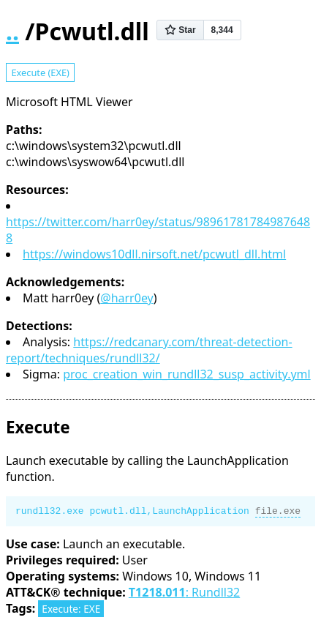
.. (12, 31)
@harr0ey (126, 298)
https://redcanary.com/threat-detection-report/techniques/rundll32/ (149, 350)
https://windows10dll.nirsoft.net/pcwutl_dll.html (154, 254)
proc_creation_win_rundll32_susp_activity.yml (187, 374)
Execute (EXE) (40, 72)
